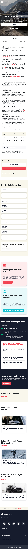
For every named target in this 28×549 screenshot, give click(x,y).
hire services (22, 110)
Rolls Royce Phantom (20, 348)
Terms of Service (10, 547)
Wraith (11, 56)
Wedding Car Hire (5, 426)
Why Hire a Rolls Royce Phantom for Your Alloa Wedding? (13, 429)
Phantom (5, 56)
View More (4, 396)
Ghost (8, 56)
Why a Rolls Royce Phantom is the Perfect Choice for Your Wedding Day (13, 462)
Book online (12, 153)
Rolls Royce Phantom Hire (7, 460)
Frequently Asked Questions (9, 147)
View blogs (4, 411)
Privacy (15, 547)
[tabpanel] (14, 424)
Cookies (19, 547)
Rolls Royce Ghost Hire (6, 494)
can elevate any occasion (15, 76)
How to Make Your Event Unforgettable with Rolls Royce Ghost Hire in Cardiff (14, 496)
